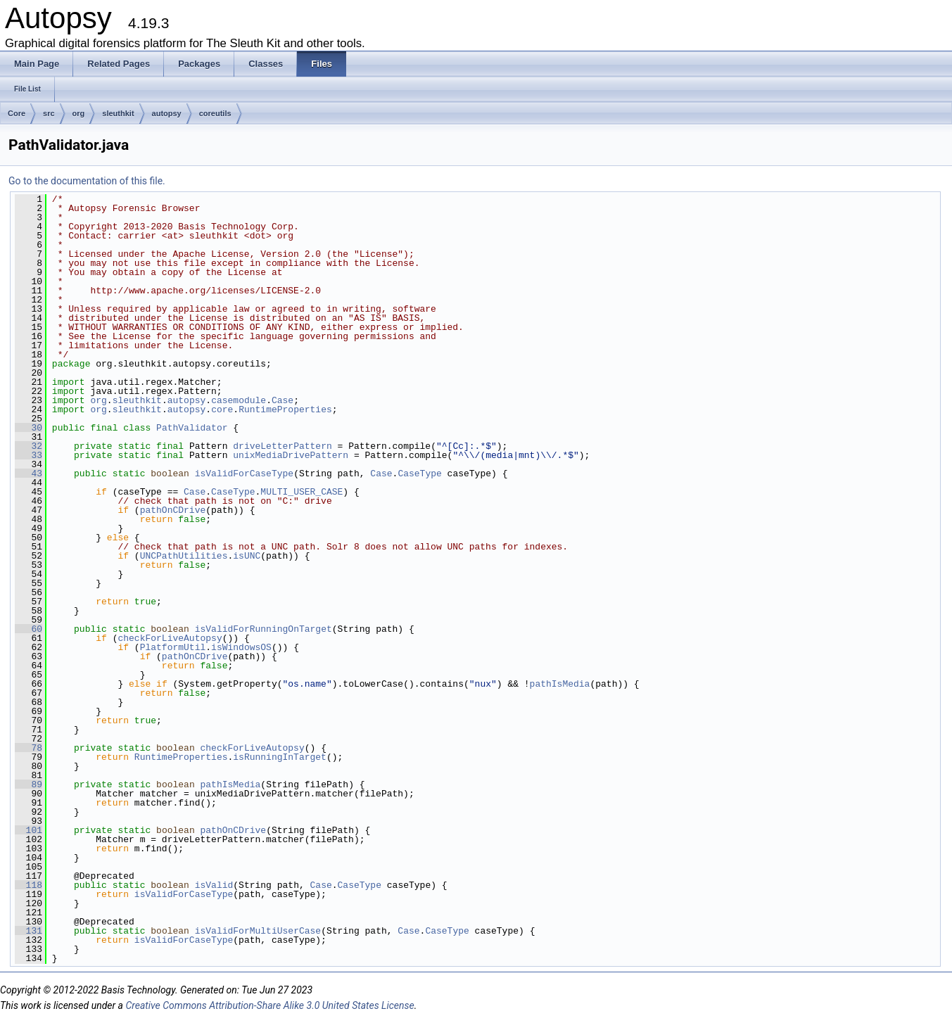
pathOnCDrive (173, 510)
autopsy (167, 113)
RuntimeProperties (285, 409)
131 (28, 930)
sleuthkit (118, 113)
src (49, 113)
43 (28, 473)
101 (28, 830)
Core (16, 113)
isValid (214, 885)
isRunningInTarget (279, 757)
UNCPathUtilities (184, 555)
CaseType (419, 473)
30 (28, 427)
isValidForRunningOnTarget (263, 629)
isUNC (246, 555)
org (78, 113)
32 (28, 446)
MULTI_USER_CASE (301, 491)
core (222, 409)
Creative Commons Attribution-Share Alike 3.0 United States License (269, 1005)
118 (28, 885)
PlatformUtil (173, 647)
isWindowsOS (241, 647)
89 (28, 784)
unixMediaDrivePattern (290, 455)
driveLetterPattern (282, 446)
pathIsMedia (560, 684)
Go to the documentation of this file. (86, 180)
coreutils (215, 113)
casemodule (238, 400)
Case (282, 400)
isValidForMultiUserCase (258, 930)
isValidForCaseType (244, 473)
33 (28, 455)
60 (28, 629)
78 (28, 748)
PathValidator (191, 427)
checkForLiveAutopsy (170, 638)
